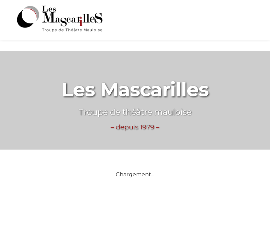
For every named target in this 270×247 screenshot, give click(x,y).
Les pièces (239, 17)
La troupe (193, 20)
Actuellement (143, 20)
